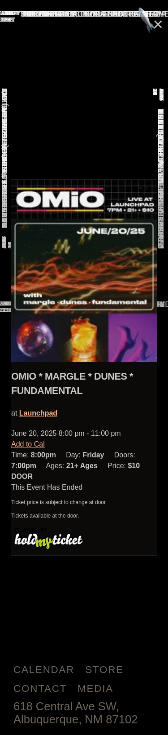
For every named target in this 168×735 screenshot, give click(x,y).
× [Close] (158, 24)
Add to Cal (28, 444)
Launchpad (38, 413)
